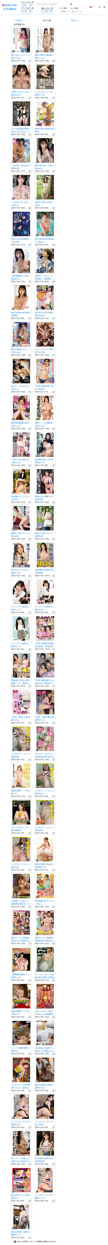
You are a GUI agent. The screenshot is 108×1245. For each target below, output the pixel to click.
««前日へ (19, 20)
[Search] (52, 4)
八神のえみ (40, 1014)
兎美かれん (26, 940)
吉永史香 (39, 830)
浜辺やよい (16, 279)
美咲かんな (16, 573)
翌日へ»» (75, 20)
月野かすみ (16, 1161)
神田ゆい (15, 1051)
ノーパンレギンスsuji (44, 974)
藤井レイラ (40, 1198)
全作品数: (18, 24)
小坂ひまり (16, 462)
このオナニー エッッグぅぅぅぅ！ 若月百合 (30, 864)
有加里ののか (41, 867)
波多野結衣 (40, 940)
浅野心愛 (15, 168)
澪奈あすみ (40, 315)
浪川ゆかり (40, 793)
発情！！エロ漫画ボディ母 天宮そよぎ (52, 423)
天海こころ (16, 609)
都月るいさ (24, 904)
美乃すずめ (40, 352)
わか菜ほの (40, 389)
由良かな (39, 683)
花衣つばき (16, 58)
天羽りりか (16, 426)
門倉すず (15, 1014)
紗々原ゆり (40, 1124)
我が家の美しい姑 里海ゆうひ (48, 459)
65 (23, 24)
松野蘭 (14, 315)
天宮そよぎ (40, 426)
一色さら (39, 904)
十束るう (15, 499)
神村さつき (40, 95)
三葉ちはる (16, 352)
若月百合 (47, 757)
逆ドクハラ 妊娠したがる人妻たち (26, 1158)
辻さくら (25, 131)
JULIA (37, 205)
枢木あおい (40, 609)
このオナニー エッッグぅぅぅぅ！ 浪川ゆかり (55, 790)
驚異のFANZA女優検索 (9, 7)
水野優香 (39, 573)
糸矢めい (39, 168)
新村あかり (50, 940)
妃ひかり (39, 1051)
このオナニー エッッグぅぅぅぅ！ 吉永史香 (54, 827)
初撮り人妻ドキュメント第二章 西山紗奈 (29, 533)
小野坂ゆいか (53, 977)
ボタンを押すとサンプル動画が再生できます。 (37, 1241)
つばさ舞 (15, 242)
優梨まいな (16, 1235)
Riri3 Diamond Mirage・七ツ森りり (50, 239)
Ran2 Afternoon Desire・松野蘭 (25, 312)
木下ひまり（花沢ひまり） (23, 1088)
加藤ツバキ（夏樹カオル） (23, 683)
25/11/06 (47, 20)
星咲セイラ (16, 646)
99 (26, 5)
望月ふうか (40, 58)
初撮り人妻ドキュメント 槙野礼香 (50, 533)
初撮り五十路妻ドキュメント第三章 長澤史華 (55, 496)
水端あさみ (48, 1051)
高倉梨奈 (15, 757)
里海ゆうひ (40, 462)
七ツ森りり (40, 242)
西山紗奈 (15, 536)
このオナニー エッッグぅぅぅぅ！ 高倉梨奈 (30, 754)
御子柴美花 (16, 830)
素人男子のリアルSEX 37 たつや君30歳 (28, 1195)
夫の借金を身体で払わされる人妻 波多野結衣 (55, 1158)
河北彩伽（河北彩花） (45, 646)
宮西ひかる (16, 940)
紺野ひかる (40, 720)
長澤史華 (39, 499)
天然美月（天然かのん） (54, 683)
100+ (47, 11)
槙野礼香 (39, 536)
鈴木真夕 (39, 977)
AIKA (37, 131)
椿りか (14, 793)
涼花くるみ (16, 131)
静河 (45, 977)
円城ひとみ (16, 977)
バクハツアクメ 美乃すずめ (47, 349)
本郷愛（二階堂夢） (44, 279)
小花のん (15, 205)
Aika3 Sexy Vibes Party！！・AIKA (50, 129)
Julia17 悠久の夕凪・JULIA (47, 202)
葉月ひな (15, 1198)
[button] (92, 7)
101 (26, 11)
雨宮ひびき (16, 95)
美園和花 (15, 904)
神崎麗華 (49, 1014)
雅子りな (15, 720)
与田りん (15, 389)
